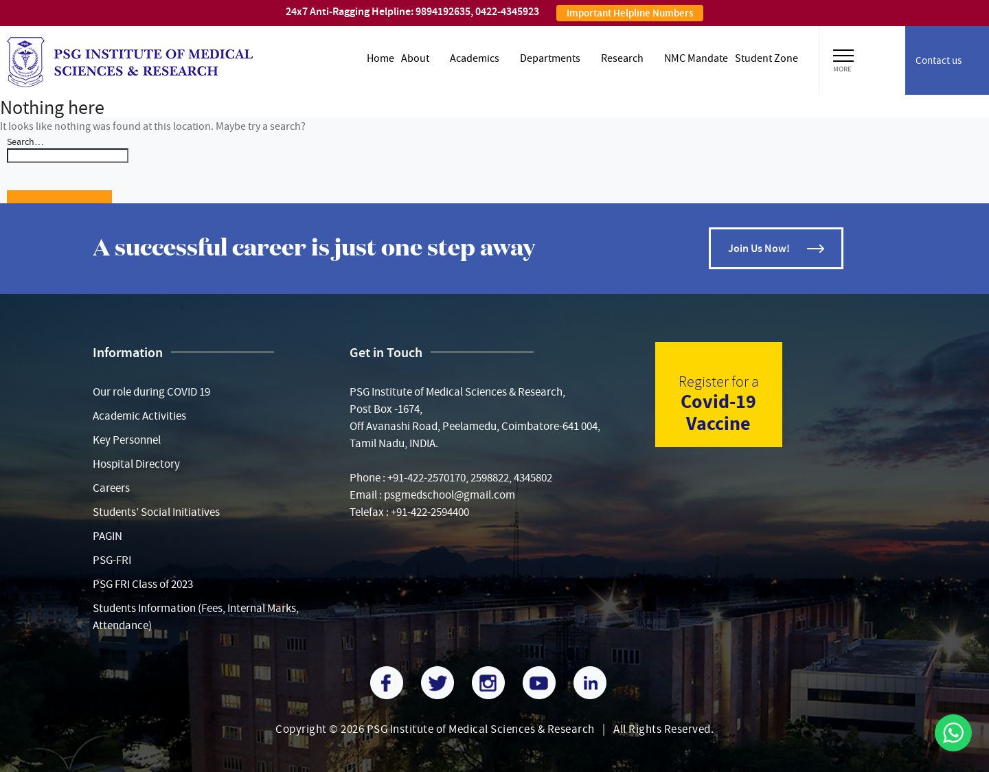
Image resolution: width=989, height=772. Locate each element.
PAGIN (107, 536)
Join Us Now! (759, 248)
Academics (474, 58)
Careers (111, 488)
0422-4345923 (507, 11)
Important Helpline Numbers (630, 13)
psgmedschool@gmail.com (449, 495)
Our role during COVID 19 (151, 392)
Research (622, 58)
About (415, 58)
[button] (843, 53)
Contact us (939, 60)
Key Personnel (127, 440)
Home (380, 58)
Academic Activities (139, 416)
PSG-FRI (112, 560)
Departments (550, 58)
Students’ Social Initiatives (156, 512)
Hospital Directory (136, 464)
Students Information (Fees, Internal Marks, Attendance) (196, 617)
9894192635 (443, 11)
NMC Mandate (696, 58)
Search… (25, 141)
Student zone (766, 58)
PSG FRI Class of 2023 (143, 584)
